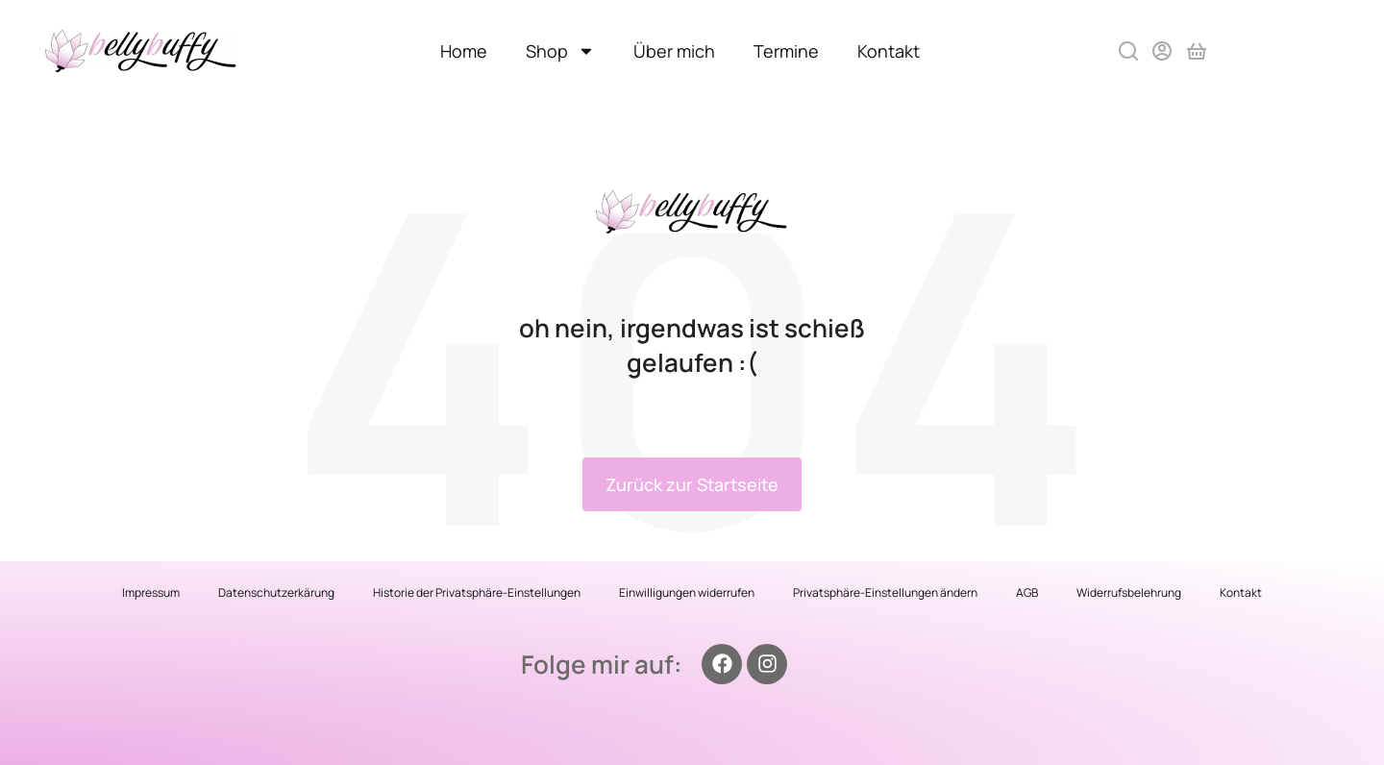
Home (463, 50)
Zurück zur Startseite (692, 484)
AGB (1027, 592)
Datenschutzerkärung (276, 592)
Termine (786, 50)
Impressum (151, 592)
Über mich (674, 50)
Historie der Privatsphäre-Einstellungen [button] (477, 592)
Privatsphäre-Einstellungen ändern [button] (885, 592)
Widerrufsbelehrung (1128, 592)
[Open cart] (1196, 50)
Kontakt (888, 50)
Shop (560, 51)
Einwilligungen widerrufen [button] (686, 592)
